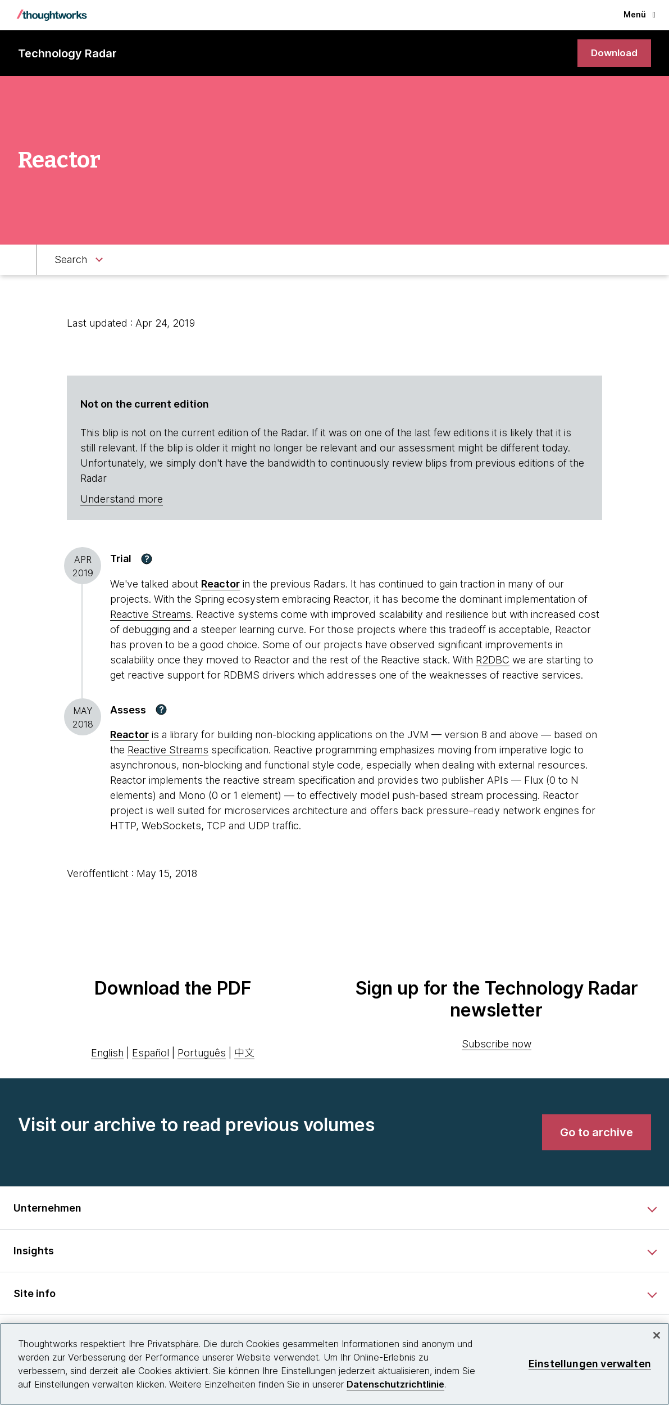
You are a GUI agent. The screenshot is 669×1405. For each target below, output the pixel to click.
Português (202, 1053)
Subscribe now (496, 1045)
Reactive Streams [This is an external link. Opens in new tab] (150, 615)
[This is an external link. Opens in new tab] (129, 736)
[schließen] (656, 1335)
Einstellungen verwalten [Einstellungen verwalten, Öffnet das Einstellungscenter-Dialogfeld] (590, 1364)
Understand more (121, 500)
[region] (334, 1364)
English (107, 1053)
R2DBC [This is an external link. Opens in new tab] (492, 660)
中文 (244, 1053)
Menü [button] (640, 14)
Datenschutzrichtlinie (395, 1384)
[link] (613, 53)
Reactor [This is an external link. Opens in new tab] (220, 584)
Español (150, 1053)
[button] (146, 559)
